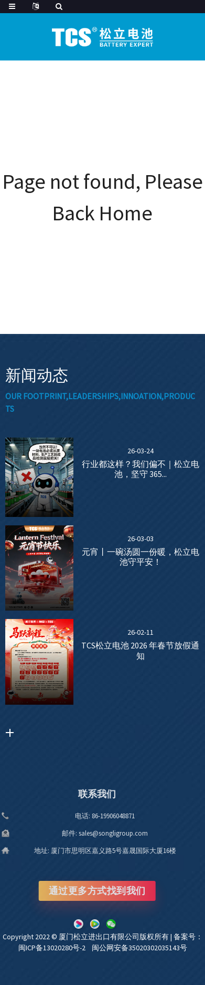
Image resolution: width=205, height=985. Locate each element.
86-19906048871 (94, 815)
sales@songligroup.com (94, 833)
